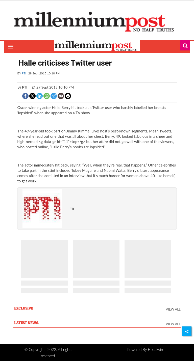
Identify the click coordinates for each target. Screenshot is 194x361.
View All (173, 309)
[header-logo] (96, 21)
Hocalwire (156, 349)
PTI (24, 73)
